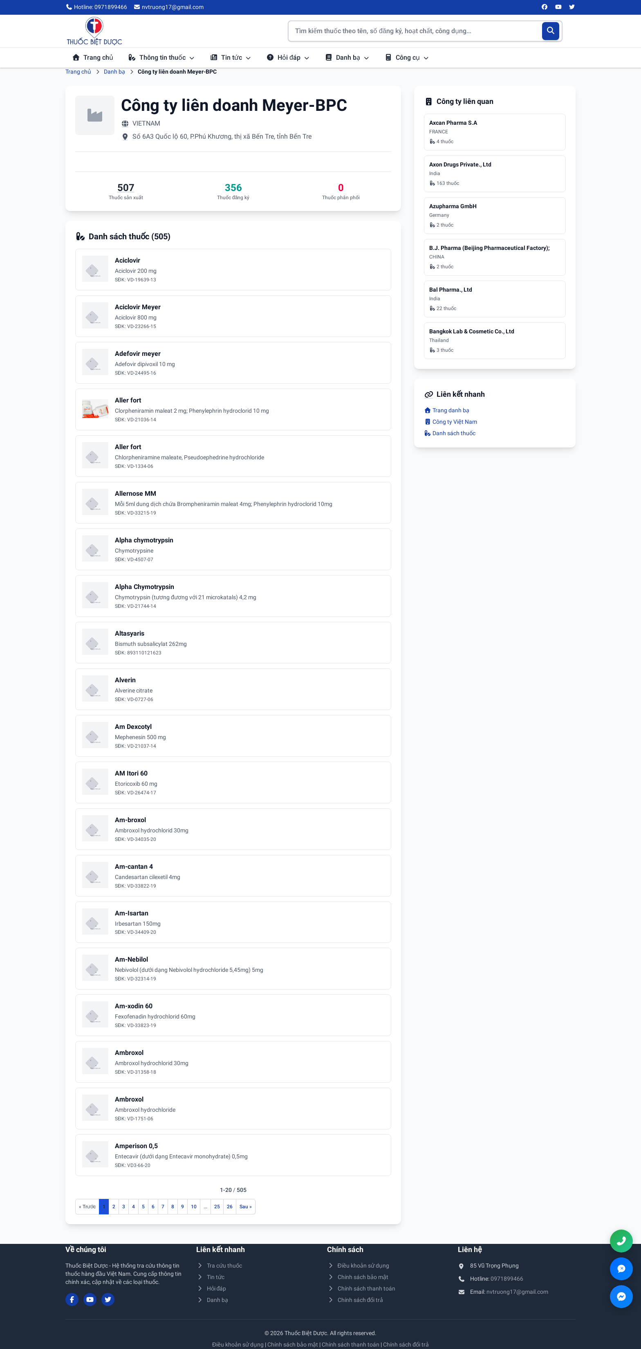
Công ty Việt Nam (450, 421)
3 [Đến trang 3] (123, 1207)
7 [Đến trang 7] (162, 1207)
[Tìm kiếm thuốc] (425, 31)
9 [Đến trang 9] (182, 1207)
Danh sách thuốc (449, 433)
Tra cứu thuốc (219, 1265)
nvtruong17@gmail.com (517, 1291)
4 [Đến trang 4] (133, 1207)
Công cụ (406, 57)
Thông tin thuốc (161, 57)
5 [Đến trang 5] (143, 1207)
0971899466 (507, 1278)
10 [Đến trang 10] (194, 1207)
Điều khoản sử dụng (358, 1265)
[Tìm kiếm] (551, 31)
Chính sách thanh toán (361, 1288)
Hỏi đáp (288, 57)
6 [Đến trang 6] (153, 1207)
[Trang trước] (87, 1206)
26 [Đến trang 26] (230, 1207)
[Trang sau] (246, 1206)
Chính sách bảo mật (357, 1277)
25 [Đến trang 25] (217, 1207)
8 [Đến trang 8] (172, 1207)
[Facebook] (545, 7)
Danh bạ (347, 57)
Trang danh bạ (446, 410)
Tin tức (230, 57)
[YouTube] (558, 7)
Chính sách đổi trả (355, 1300)
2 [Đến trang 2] (113, 1207)
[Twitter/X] (572, 7)
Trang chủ (92, 57)
